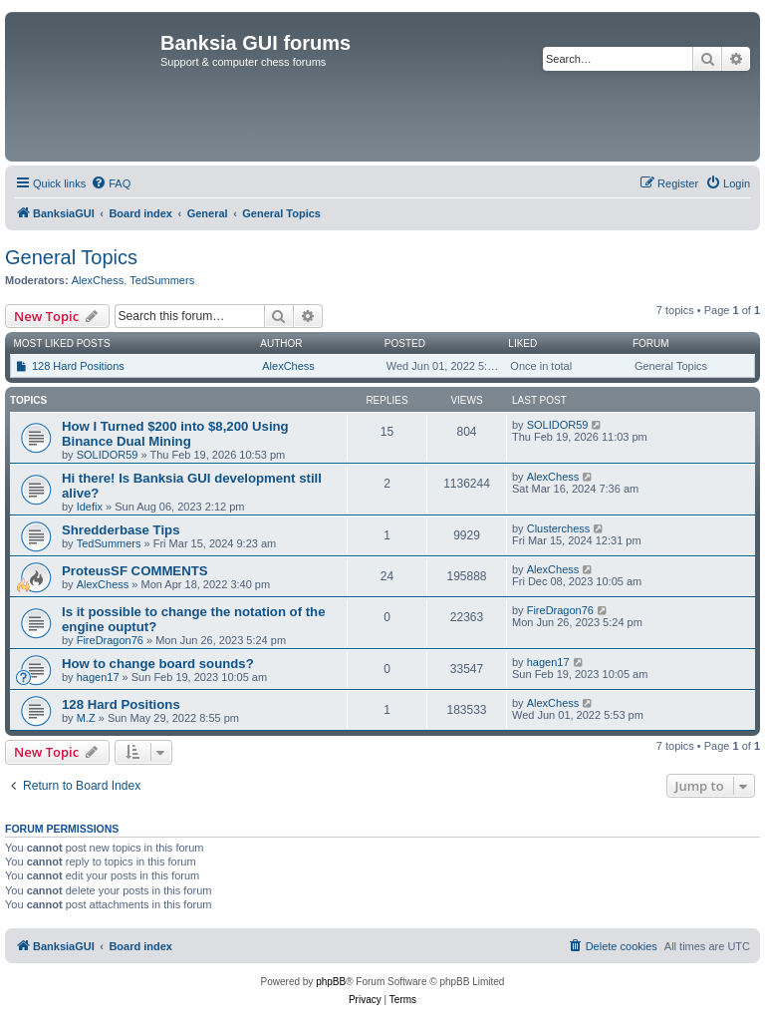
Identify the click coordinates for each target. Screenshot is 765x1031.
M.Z (86, 718)
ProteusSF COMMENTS (135, 570)
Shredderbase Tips (121, 529)
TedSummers (161, 280)
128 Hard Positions (78, 366)
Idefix (90, 507)
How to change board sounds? (158, 663)
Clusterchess (559, 528)
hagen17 (98, 677)
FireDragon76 (110, 640)
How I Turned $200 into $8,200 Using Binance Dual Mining (175, 434)
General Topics (71, 257)
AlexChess (98, 280)
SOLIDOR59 (107, 455)
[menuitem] (110, 183)
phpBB (331, 981)
